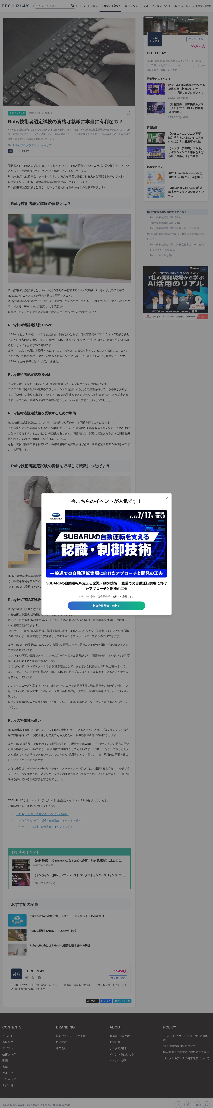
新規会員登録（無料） (106, 605)
